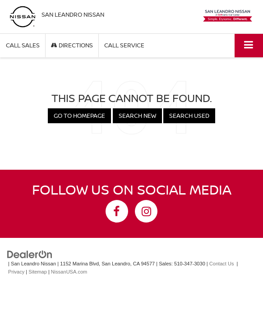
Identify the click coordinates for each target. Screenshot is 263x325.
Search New (137, 115)
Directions (72, 45)
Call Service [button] (124, 45)
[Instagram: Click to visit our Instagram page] (146, 211)
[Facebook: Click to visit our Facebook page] (117, 211)
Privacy (16, 271)
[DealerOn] (30, 254)
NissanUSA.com (69, 271)
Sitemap (37, 271)
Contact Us (221, 263)
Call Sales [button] (23, 45)
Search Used (189, 115)
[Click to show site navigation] (249, 45)
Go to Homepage (79, 115)
